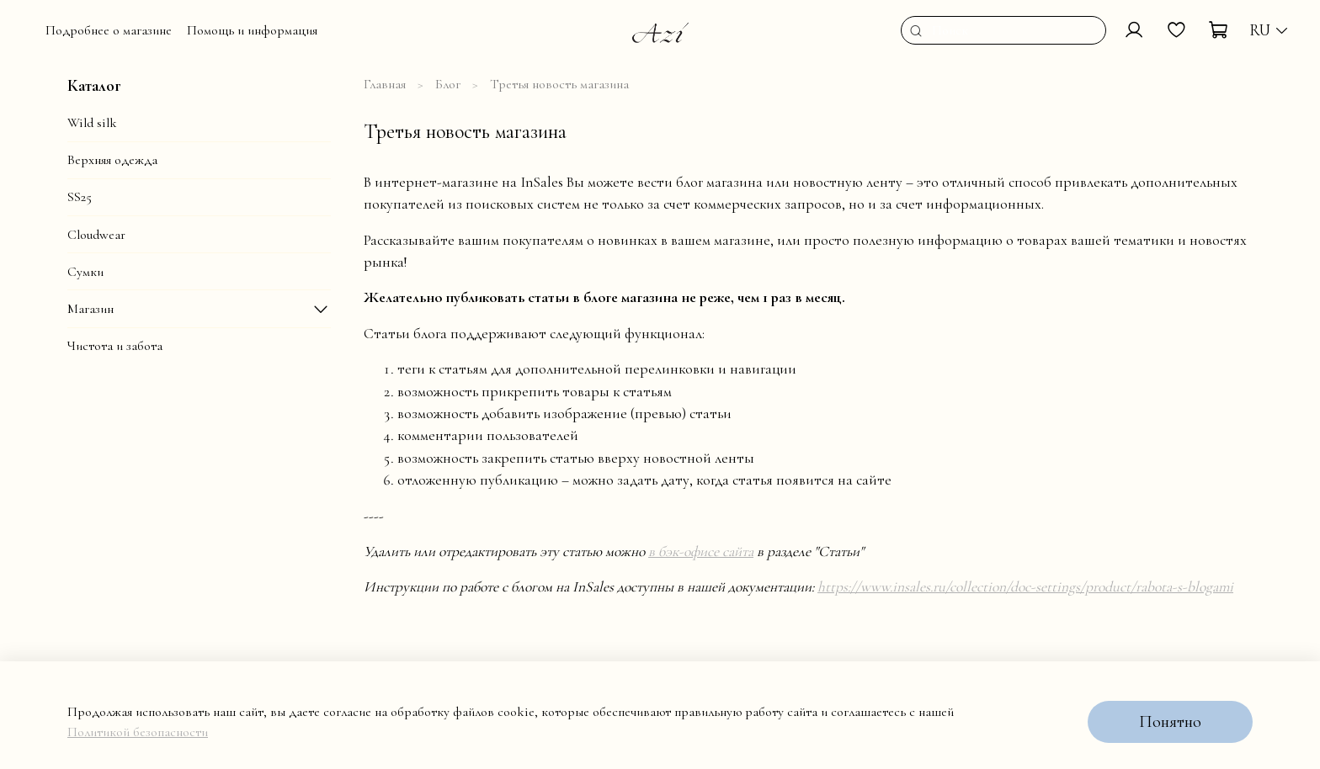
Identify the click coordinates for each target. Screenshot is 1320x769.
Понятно (1170, 722)
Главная (385, 84)
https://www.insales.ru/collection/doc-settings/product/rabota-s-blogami (1025, 587)
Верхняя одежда (112, 159)
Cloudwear (96, 234)
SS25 (79, 196)
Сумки (85, 271)
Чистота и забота (114, 345)
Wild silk (92, 122)
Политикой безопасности (137, 732)
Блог (447, 84)
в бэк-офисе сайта (700, 551)
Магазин (90, 308)
